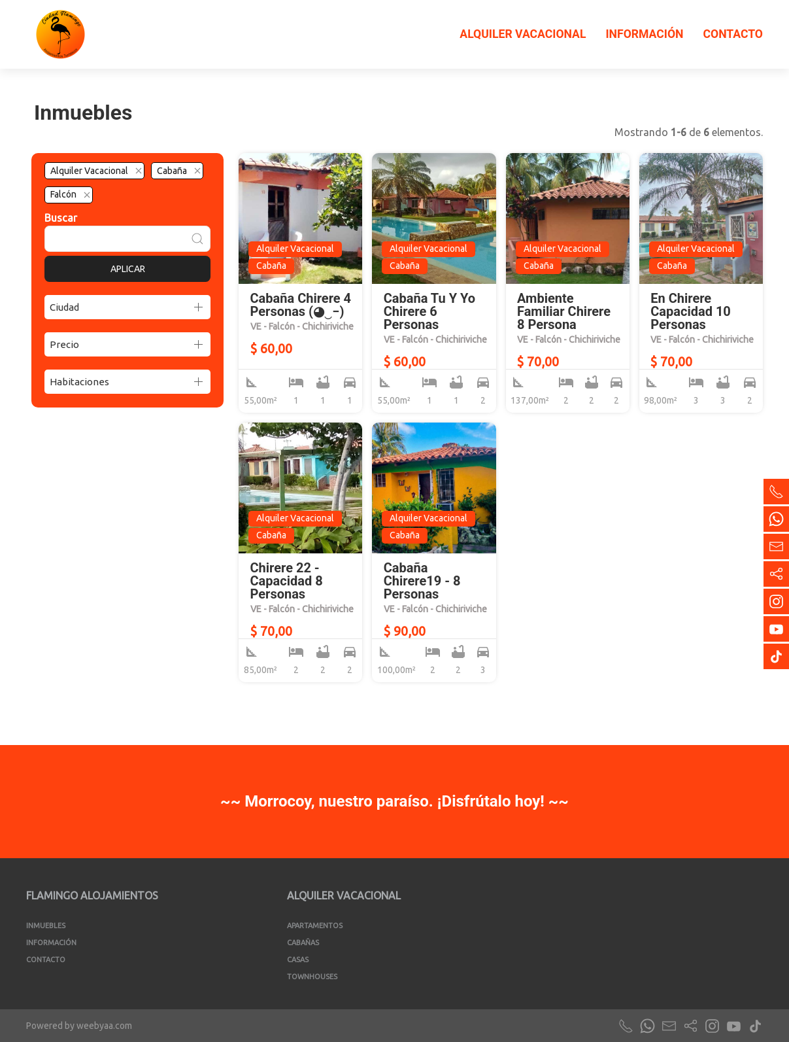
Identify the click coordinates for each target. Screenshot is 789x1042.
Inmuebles (45, 925)
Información (644, 34)
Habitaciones (79, 381)
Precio (64, 344)
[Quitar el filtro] (138, 170)
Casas (298, 960)
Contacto (733, 34)
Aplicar (127, 269)
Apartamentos (315, 925)
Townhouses (312, 977)
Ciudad (64, 307)
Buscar (60, 218)
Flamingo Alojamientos (92, 895)
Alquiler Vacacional (523, 34)
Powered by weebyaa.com (79, 1025)
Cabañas (303, 942)
